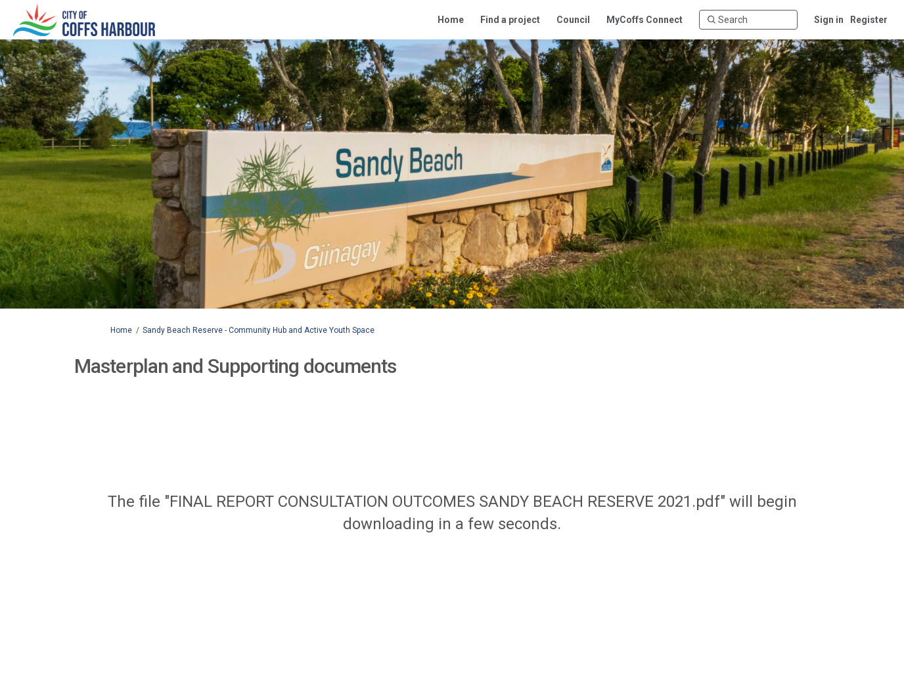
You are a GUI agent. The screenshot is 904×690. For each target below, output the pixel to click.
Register (869, 19)
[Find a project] (510, 20)
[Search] (748, 20)
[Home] (450, 20)
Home (121, 330)
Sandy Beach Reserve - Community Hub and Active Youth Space (258, 330)
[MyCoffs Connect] (644, 20)
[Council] (573, 20)
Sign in (829, 19)
